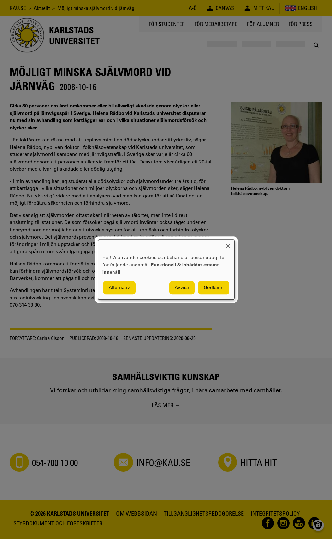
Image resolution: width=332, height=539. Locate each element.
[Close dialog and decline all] (227, 244)
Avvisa (182, 287)
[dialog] (166, 269)
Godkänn (214, 287)
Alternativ (119, 287)
